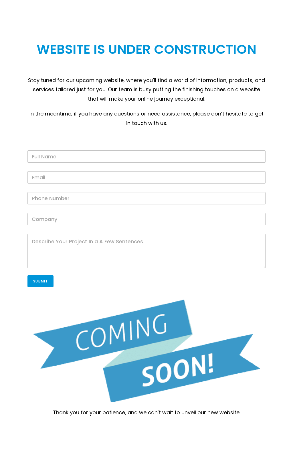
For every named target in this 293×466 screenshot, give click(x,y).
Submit (40, 281)
